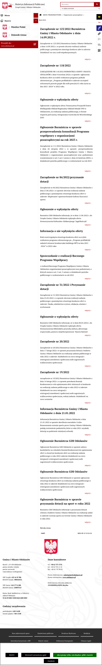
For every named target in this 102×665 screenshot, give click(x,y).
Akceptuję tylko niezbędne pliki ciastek (75, 655)
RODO (11, 655)
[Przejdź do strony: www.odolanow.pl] (99, 33)
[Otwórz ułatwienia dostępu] (99, 17)
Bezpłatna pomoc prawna (11, 316)
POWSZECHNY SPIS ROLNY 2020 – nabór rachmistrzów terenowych (15, 327)
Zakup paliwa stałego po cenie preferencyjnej (13, 298)
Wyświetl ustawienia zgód (35, 655)
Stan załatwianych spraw (21, 633)
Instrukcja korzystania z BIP (21, 641)
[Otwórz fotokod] (99, 50)
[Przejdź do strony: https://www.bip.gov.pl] (99, 22)
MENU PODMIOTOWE (10, 20)
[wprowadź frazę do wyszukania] (77, 4)
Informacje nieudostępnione (12, 284)
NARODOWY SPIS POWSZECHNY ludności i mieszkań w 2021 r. (15, 334)
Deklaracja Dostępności (64, 641)
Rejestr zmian (43, 641)
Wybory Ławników (8, 340)
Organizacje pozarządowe (73, 15)
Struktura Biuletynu (68, 633)
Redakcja (87, 633)
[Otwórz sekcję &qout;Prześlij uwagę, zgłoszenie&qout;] (99, 45)
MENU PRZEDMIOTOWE (11, 29)
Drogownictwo (7, 321)
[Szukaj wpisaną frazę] (97, 4)
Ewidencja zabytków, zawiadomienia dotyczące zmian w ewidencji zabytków (17, 305)
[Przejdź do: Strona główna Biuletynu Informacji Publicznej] (40, 15)
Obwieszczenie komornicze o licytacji (16, 311)
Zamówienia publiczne (45, 633)
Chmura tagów (86, 641)
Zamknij (51, 661)
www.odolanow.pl (69, 577)
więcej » (88, 59)
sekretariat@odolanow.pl (73, 575)
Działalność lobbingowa (11, 25)
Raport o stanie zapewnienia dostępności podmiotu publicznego (15, 290)
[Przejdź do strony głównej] (23, 5)
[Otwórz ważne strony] (99, 39)
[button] (36, 20)
